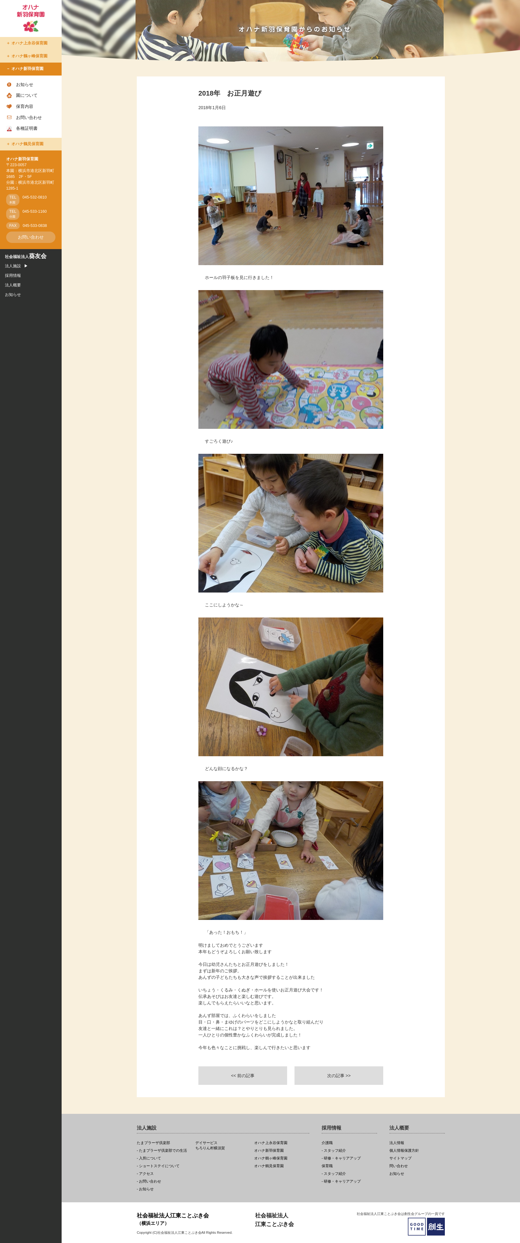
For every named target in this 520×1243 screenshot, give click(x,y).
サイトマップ (400, 1158)
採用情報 (13, 275)
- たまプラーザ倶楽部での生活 (162, 1151)
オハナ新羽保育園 (27, 69)
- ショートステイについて (158, 1166)
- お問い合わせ (149, 1181)
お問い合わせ (29, 117)
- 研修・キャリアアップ (341, 1158)
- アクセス (145, 1174)
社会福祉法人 (26, 257)
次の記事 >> (339, 1075)
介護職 (327, 1143)
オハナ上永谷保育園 (29, 43)
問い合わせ (398, 1166)
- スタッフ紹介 (334, 1151)
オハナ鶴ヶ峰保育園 (29, 56)
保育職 (327, 1166)
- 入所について (149, 1158)
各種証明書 (27, 128)
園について (27, 95)
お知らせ (24, 84)
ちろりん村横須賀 (222, 1145)
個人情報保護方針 (404, 1151)
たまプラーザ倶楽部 (153, 1143)
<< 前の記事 (242, 1075)
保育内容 (24, 106)
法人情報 (396, 1143)
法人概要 (13, 285)
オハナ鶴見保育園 (27, 144)
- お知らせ (145, 1189)
